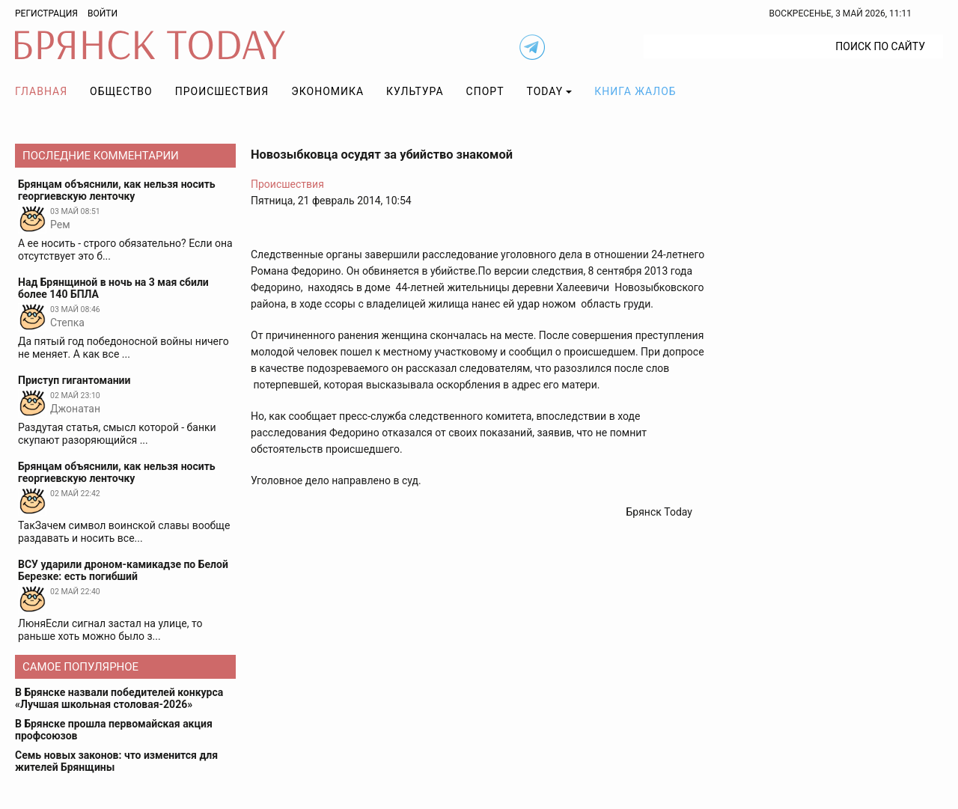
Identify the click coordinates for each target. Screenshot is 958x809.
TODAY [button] (545, 91)
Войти (103, 13)
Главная (41, 91)
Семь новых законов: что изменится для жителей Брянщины (116, 761)
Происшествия (222, 91)
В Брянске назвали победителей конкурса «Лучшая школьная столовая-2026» (119, 698)
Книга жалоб (635, 91)
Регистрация (46, 13)
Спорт (485, 91)
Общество (121, 91)
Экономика (327, 91)
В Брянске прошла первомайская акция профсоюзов (114, 730)
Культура (414, 91)
